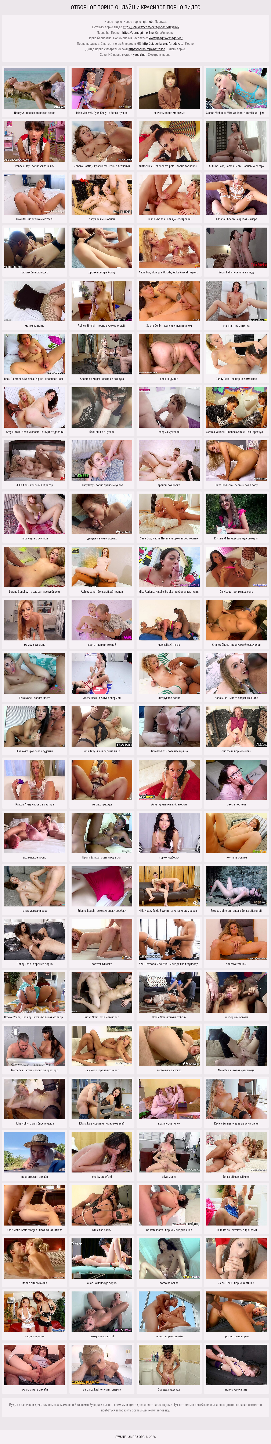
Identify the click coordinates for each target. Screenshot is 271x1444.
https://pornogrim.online (138, 33)
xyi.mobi (147, 22)
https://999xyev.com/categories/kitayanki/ (151, 27)
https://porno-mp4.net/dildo (147, 49)
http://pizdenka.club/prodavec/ (163, 44)
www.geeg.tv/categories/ (166, 38)
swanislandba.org (130, 1437)
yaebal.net (140, 55)
